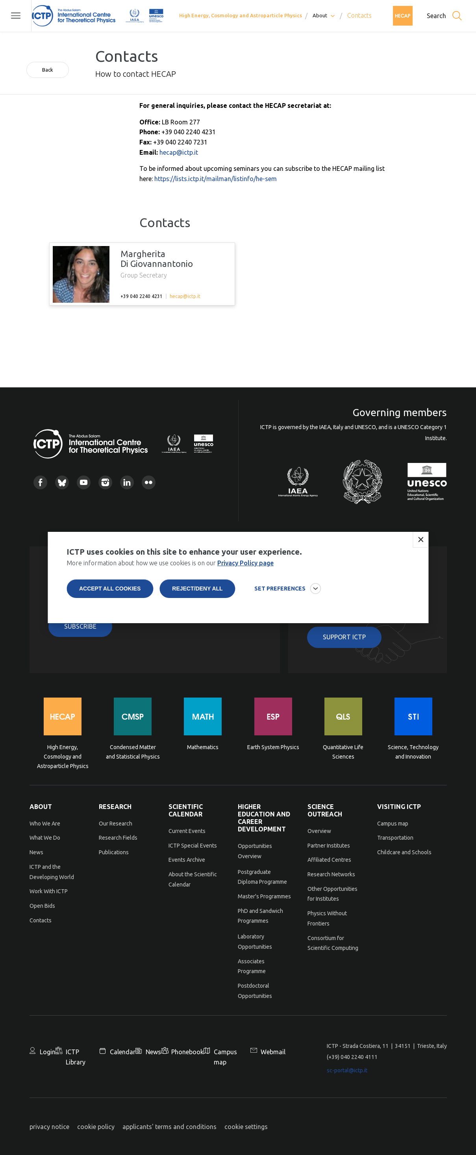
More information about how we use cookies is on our (170, 562)
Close (420, 540)
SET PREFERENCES (280, 588)
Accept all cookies (110, 588)
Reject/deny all (197, 588)
